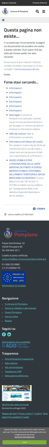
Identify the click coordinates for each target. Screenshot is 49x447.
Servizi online (11, 316)
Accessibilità (15, 417)
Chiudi (24, 442)
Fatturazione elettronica (16, 375)
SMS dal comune (17, 133)
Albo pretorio (11, 363)
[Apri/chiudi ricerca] (37, 11)
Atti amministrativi (14, 367)
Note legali (14, 115)
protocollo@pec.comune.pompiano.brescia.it (24, 259)
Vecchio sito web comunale (15, 404)
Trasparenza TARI (13, 371)
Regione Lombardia (9, 3)
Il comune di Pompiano (16, 304)
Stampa (39, 208)
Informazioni (15, 88)
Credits (25, 417)
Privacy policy (25, 413)
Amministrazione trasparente (19, 359)
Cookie (37, 413)
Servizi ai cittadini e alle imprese (20, 308)
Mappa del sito (9, 413)
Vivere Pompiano (13, 312)
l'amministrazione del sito (26, 69)
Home (3, 20)
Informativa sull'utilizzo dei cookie (26, 141)
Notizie (8, 320)
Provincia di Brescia (40, 3)
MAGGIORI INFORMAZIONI (24, 437)
